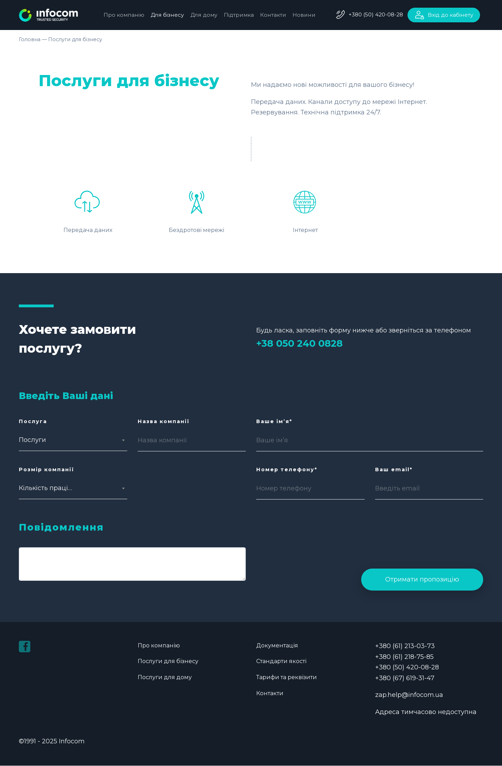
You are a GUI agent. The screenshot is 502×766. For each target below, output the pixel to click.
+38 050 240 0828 (299, 344)
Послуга (33, 421)
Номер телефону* (286, 469)
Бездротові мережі (196, 208)
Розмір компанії (46, 469)
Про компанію (124, 15)
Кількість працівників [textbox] (47, 488)
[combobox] (47, 440)
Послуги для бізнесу (168, 661)
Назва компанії (164, 421)
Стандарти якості (281, 661)
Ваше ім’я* (274, 421)
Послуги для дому (165, 677)
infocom (54, 15)
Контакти (273, 15)
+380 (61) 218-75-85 (404, 657)
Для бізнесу (167, 15)
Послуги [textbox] (32, 440)
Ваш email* (393, 469)
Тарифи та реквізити (286, 677)
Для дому (204, 15)
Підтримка (239, 15)
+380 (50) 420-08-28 (376, 14)
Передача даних (88, 208)
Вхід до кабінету (450, 15)
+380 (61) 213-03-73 (405, 646)
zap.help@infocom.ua (409, 695)
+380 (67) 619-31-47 (404, 678)
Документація (277, 645)
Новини (303, 15)
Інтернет (305, 208)
